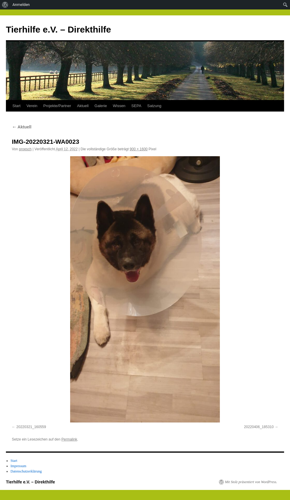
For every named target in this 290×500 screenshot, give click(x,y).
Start (16, 106)
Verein (31, 106)
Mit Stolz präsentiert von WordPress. (251, 482)
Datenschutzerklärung (26, 471)
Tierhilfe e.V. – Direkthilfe (58, 29)
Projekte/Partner (57, 106)
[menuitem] (5, 4)
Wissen (119, 106)
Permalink (69, 439)
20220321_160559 (31, 427)
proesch (25, 149)
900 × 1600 (138, 149)
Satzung (154, 106)
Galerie (100, 106)
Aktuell (82, 106)
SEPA (136, 106)
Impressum (18, 466)
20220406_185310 (259, 427)
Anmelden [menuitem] (21, 4)
